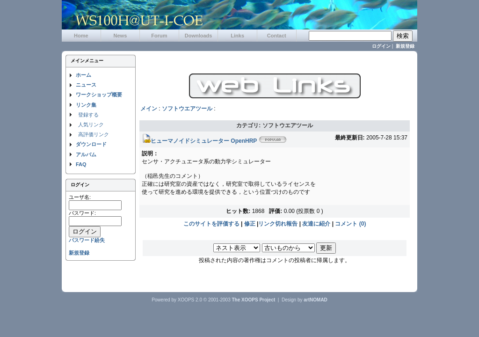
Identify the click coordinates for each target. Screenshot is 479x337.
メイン (148, 108)
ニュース (86, 85)
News (120, 35)
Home (81, 35)
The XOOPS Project (254, 299)
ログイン (381, 46)
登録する (88, 114)
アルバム (86, 154)
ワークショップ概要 (99, 94)
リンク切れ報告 (278, 223)
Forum (159, 35)
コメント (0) (350, 223)
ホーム (83, 75)
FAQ (81, 164)
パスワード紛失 (87, 240)
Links (237, 35)
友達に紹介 (316, 223)
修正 (249, 223)
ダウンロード (91, 144)
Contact (276, 35)
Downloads (198, 35)
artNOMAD (315, 299)
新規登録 (405, 46)
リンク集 (86, 105)
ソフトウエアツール (187, 108)
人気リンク (91, 124)
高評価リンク (93, 134)
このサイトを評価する (211, 223)
